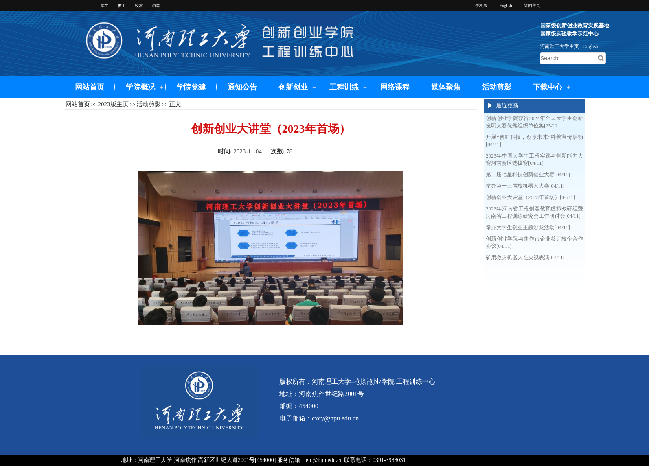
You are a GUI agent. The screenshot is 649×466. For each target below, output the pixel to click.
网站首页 (89, 87)
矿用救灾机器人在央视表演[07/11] (525, 257)
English (591, 46)
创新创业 (293, 87)
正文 (175, 104)
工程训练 (344, 87)
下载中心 (547, 87)
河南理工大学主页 (559, 46)
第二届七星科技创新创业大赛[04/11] (528, 174)
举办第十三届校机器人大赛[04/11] (525, 186)
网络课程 (395, 87)
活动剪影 (496, 87)
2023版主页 (113, 104)
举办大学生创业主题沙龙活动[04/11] (528, 227)
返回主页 (532, 5)
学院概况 (140, 87)
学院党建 (191, 87)
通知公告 (242, 87)
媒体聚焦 (445, 87)
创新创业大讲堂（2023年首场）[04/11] (530, 197)
